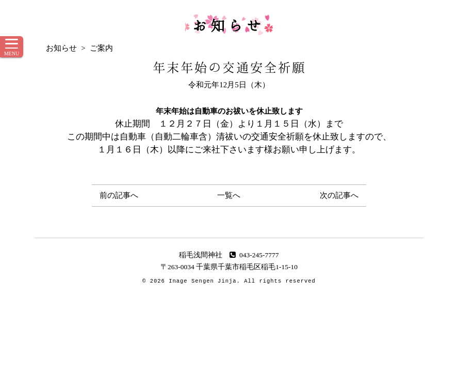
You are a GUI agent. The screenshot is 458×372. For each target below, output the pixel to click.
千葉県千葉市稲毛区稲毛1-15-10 (247, 267)
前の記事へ (119, 195)
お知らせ (229, 25)
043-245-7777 (254, 255)
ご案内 (101, 48)
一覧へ (228, 195)
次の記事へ (339, 195)
